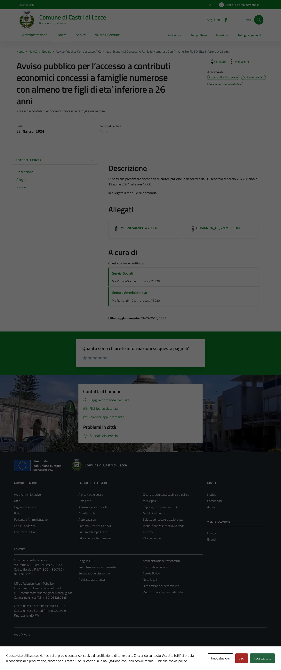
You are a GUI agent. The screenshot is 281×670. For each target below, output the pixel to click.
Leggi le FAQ (86, 560)
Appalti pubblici (88, 513)
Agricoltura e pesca (90, 494)
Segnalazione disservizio (94, 573)
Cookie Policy (151, 573)
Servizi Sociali (122, 273)
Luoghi (211, 533)
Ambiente (84, 500)
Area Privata (22, 634)
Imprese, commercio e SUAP (161, 507)
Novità (62, 34)
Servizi (81, 34)
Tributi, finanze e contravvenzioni (164, 525)
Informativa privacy (155, 567)
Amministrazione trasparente (162, 560)
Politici (18, 513)
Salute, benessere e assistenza (163, 519)
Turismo (148, 532)
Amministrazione (34, 34)
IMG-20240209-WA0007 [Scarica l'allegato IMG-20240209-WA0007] (138, 227)
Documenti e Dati (25, 532)
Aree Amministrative (27, 494)
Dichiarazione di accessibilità (161, 585)
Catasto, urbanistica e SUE (95, 525)
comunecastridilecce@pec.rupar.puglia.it (46, 592)
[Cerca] (258, 19)
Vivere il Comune (107, 34)
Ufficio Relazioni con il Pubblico (34, 583)
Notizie (211, 494)
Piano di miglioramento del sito (163, 592)
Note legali (150, 579)
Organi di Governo (25, 507)
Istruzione (222, 35)
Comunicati (214, 500)
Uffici (17, 500)
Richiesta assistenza (91, 579)
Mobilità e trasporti (155, 513)
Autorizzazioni (87, 519)
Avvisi (211, 507)
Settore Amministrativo (129, 292)
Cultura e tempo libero (92, 532)
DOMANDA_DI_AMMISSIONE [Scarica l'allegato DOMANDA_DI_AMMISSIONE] (218, 227)
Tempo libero (199, 35)
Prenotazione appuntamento (97, 567)
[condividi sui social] (217, 61)
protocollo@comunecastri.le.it (42, 588)
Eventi (211, 539)
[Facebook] (224, 19)
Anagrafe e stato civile (93, 507)
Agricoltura (174, 35)
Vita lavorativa (152, 538)
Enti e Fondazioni (25, 525)
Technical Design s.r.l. (40, 658)
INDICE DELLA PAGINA (54, 160)
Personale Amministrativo (31, 519)
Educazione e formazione (94, 538)
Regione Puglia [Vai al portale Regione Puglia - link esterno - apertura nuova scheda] (26, 5)
